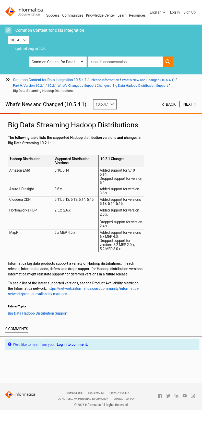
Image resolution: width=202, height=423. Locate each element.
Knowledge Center (100, 15)
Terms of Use (74, 393)
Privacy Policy (119, 393)
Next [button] (188, 104)
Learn (121, 15)
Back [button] (171, 104)
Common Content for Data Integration (49, 30)
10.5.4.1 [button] (18, 40)
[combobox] (125, 62)
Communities (73, 15)
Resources (137, 15)
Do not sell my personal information (83, 398)
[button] (158, 12)
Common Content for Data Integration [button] (59, 62)
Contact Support (125, 398)
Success (53, 15)
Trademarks (96, 393)
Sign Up (189, 12)
